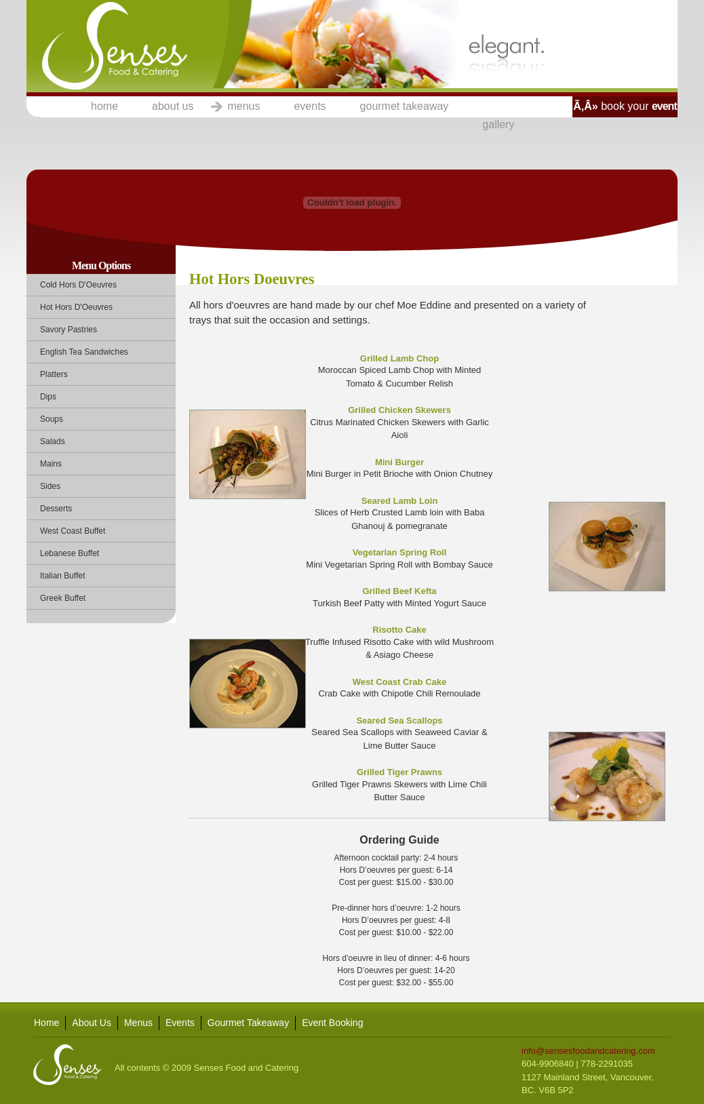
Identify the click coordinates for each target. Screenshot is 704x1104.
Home (46, 1022)
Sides (50, 486)
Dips (48, 396)
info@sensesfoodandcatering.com (588, 1051)
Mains (51, 464)
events (310, 106)
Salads (52, 441)
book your (624, 106)
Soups (51, 419)
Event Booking (332, 1022)
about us (172, 106)
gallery (498, 124)
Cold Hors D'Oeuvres (78, 285)
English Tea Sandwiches (84, 352)
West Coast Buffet (72, 531)
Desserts (56, 508)
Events (180, 1022)
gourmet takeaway (404, 106)
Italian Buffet (62, 575)
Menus (138, 1022)
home (104, 106)
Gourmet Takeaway (248, 1022)
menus (243, 106)
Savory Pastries (68, 329)
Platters (54, 374)
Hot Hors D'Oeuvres (76, 307)
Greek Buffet (62, 598)
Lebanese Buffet (69, 553)
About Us (91, 1022)
